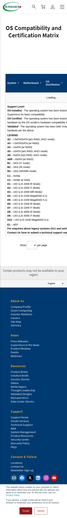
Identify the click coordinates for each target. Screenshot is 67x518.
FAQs (14, 447)
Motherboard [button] (31, 83)
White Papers (18, 386)
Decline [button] (40, 511)
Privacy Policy (12, 495)
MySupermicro (19, 397)
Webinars (16, 356)
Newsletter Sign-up (22, 470)
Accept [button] (26, 511)
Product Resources (22, 436)
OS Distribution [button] (53, 83)
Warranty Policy (20, 443)
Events (15, 352)
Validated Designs (21, 394)
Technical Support (22, 424)
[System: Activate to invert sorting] (14, 83)
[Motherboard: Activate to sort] (33, 83)
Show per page (33, 245)
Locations (17, 463)
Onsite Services (20, 421)
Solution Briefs (20, 375)
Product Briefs (19, 372)
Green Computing (21, 310)
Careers (15, 318)
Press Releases (19, 341)
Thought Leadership (23, 390)
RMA (13, 428)
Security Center (20, 439)
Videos (15, 383)
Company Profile (21, 306)
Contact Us (17, 466)
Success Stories (20, 379)
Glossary (16, 325)
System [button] (11, 83)
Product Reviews (21, 348)
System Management (23, 432)
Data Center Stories (22, 401)
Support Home (19, 417)
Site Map (16, 321)
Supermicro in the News (25, 345)
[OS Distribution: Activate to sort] (54, 83)
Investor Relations (21, 314)
